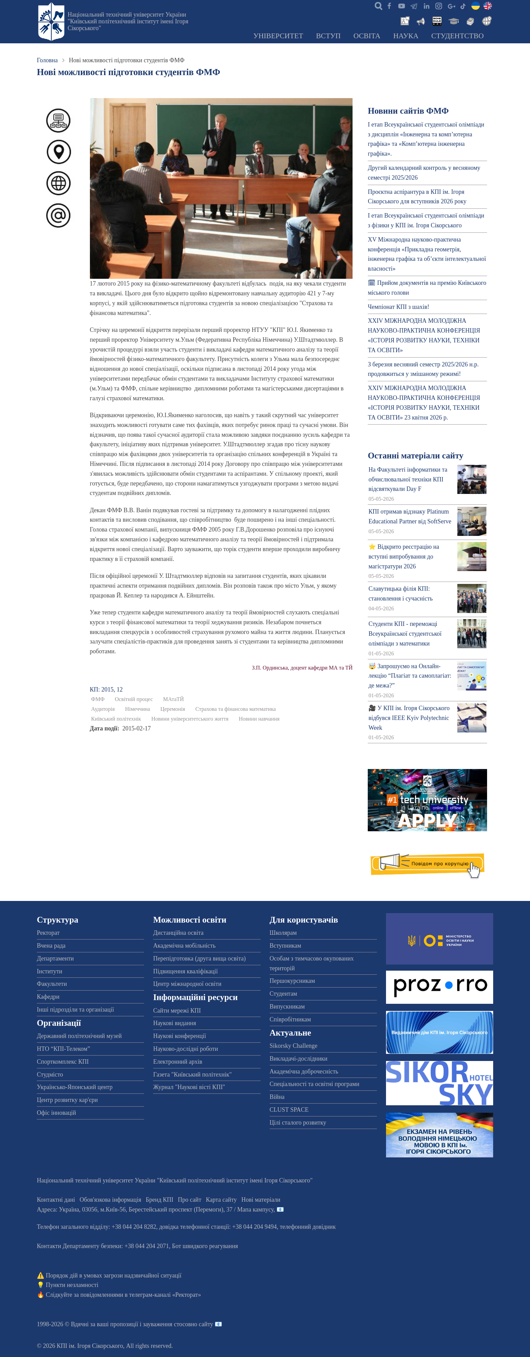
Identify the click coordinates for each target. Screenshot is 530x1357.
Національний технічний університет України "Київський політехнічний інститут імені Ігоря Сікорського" (128, 21)
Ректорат (48, 932)
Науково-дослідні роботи (185, 1048)
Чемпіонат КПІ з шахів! (398, 306)
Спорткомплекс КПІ (63, 1061)
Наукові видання (174, 1023)
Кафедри (48, 996)
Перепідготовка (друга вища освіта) (199, 958)
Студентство (457, 36)
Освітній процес (134, 699)
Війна (277, 1096)
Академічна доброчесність (304, 1071)
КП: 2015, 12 (106, 689)
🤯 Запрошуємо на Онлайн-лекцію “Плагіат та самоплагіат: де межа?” (409, 676)
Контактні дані (56, 1199)
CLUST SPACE (289, 1109)
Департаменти (55, 958)
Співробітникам (290, 1019)
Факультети (52, 983)
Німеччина (137, 709)
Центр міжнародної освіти (187, 983)
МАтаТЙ (173, 699)
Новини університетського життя (189, 719)
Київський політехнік (116, 719)
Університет (278, 36)
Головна (47, 60)
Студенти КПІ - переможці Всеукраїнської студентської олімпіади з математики (404, 633)
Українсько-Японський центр (75, 1087)
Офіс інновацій (56, 1112)
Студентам (283, 993)
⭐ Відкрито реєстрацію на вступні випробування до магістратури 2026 (403, 556)
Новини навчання (259, 719)
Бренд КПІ (159, 1199)
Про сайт (189, 1199)
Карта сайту (221, 1199)
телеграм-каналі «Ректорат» (165, 1294)
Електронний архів (177, 1061)
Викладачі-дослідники (299, 1058)
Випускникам (287, 1006)
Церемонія (172, 709)
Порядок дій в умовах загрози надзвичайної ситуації (114, 1275)
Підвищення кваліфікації (185, 971)
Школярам (283, 932)
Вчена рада (51, 945)
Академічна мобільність (184, 945)
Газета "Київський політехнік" (192, 1074)
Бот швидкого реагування (205, 1246)
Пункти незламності (72, 1285)
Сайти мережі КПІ (177, 1010)
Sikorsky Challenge (294, 1045)
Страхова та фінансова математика (235, 709)
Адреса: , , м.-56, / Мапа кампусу (155, 1209)
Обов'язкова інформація (110, 1199)
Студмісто (50, 1074)
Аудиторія (103, 709)
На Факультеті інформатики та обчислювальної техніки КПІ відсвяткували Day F (407, 479)
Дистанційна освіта (178, 932)
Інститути (49, 971)
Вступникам (285, 945)
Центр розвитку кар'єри (67, 1099)
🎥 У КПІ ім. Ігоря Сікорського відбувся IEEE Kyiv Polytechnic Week (409, 718)
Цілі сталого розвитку (298, 1122)
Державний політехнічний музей (79, 1036)
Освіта (367, 36)
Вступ (328, 36)
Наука (405, 36)
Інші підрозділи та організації (75, 1009)
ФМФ (98, 699)
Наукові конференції (179, 1036)
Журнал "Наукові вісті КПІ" (189, 1087)
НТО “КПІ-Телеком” (63, 1048)
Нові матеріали (260, 1199)
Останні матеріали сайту (415, 455)
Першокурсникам (292, 980)
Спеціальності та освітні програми (315, 1084)
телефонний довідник (308, 1226)
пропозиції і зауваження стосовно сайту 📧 (166, 1324)
